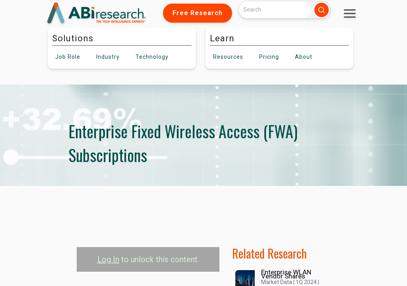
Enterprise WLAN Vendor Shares (286, 274)
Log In (108, 259)
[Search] (275, 9)
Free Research (197, 13)
